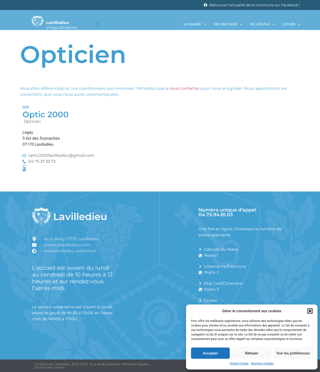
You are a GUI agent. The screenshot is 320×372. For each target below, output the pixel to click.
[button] (310, 311)
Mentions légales (262, 363)
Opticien (32, 121)
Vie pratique (228, 24)
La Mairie (195, 24)
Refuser (251, 353)
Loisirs (291, 24)
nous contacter (184, 88)
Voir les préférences (293, 353)
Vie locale (262, 24)
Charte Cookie (239, 363)
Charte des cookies (49, 367)
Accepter (210, 353)
